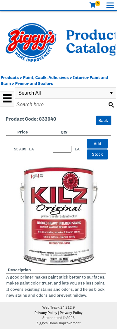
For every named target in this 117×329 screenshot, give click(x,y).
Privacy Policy (45, 313)
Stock (97, 154)
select (111, 93)
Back (103, 120)
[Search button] (111, 104)
